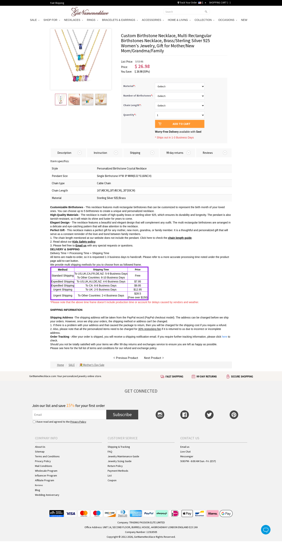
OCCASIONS (227, 19)
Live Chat (185, 451)
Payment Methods (118, 470)
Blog (37, 490)
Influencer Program (46, 475)
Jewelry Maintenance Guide (123, 456)
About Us (40, 446)
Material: (129, 86)
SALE (35, 19)
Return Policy (115, 466)
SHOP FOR (51, 19)
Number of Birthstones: (138, 95)
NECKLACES (73, 19)
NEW (244, 19)
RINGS (92, 19)
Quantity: (129, 114)
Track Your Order (187, 2)
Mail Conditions (43, 466)
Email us (184, 446)
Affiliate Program (44, 480)
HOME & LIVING (179, 19)
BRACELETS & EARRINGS (120, 19)
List (110, 475)
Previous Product (126, 358)
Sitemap (40, 451)
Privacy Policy (78, 421)
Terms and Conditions (47, 456)
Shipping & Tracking (119, 446)
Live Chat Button (266, 529)
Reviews (39, 485)
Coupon (112, 480)
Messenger (186, 456)
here (67, 348)
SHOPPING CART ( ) (220, 2)
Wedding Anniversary (47, 495)
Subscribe (122, 414)
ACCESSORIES (153, 19)
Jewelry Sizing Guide (120, 461)
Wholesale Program (46, 470)
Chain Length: (132, 105)
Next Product (154, 358)
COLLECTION (204, 19)
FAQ (110, 451)
